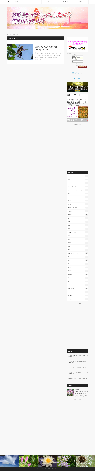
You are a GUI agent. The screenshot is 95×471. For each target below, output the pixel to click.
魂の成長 (78, 295)
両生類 (78, 200)
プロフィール (18, 1)
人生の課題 (78, 211)
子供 (78, 236)
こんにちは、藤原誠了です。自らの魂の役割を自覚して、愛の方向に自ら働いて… (81, 397)
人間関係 (78, 215)
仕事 (78, 218)
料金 (49, 1)
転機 (78, 285)
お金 (78, 179)
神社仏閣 (78, 274)
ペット (78, 193)
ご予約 (80, 1)
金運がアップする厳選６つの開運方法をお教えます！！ (77, 379)
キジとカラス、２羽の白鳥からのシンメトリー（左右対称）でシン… (78, 373)
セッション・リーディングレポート (78, 190)
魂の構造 (78, 299)
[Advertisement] (77, 147)
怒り (78, 246)
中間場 (78, 204)
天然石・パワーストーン (78, 232)
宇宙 (78, 239)
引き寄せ (78, 243)
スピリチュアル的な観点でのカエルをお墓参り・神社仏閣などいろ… (78, 356)
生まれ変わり (78, 267)
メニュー (33, 1)
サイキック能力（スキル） (78, 186)
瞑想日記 (78, 271)
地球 (78, 225)
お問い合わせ (65, 1)
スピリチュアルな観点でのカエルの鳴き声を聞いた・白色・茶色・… (77, 362)
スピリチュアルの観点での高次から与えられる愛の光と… (81, 392)
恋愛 (78, 250)
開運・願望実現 (78, 288)
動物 (78, 222)
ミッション (78, 197)
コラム (78, 183)
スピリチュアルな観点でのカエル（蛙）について (77, 367)
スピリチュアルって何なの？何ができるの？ (46, 468)
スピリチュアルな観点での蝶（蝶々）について (46, 48)
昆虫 (78, 260)
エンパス (78, 176)
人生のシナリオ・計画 (78, 208)
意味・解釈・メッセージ (78, 253)
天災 (78, 229)
